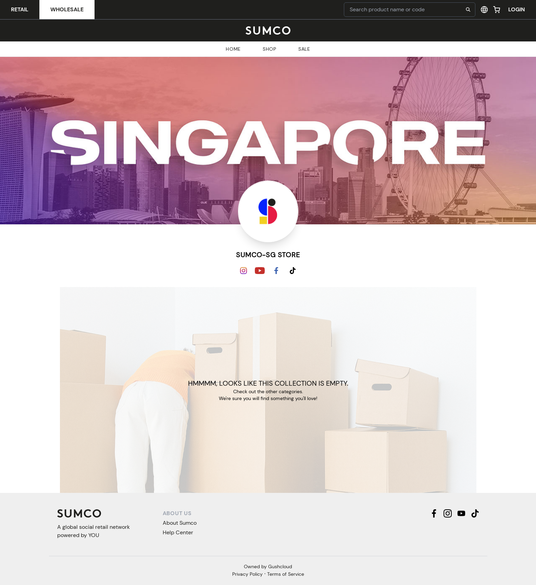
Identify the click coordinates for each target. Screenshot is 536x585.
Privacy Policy (247, 574)
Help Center (178, 532)
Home (233, 49)
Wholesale (67, 9)
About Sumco (180, 522)
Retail (19, 9)
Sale (304, 49)
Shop (269, 49)
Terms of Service (285, 574)
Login (516, 9)
